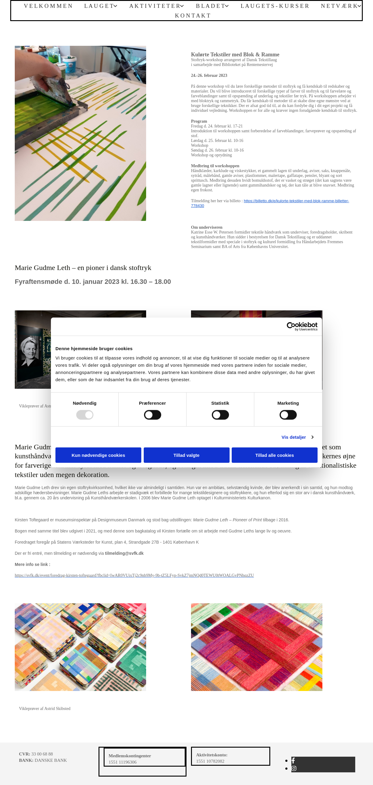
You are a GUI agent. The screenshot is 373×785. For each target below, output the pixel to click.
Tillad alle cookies (274, 455)
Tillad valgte (186, 455)
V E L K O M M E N (48, 6)
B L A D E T (210, 6)
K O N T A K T (192, 15)
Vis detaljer (294, 436)
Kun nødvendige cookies (98, 455)
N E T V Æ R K (339, 6)
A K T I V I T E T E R (154, 6)
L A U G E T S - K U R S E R (275, 6)
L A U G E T (98, 6)
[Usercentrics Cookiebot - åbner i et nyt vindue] (291, 326)
